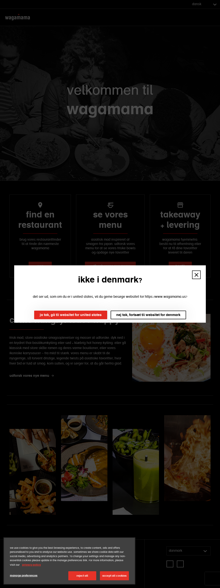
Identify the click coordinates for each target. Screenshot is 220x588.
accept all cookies (114, 575)
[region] (69, 561)
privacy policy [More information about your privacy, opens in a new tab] (31, 564)
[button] (196, 274)
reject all (82, 575)
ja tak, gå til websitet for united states (71, 315)
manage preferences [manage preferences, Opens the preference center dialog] (23, 575)
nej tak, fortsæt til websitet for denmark (148, 315)
